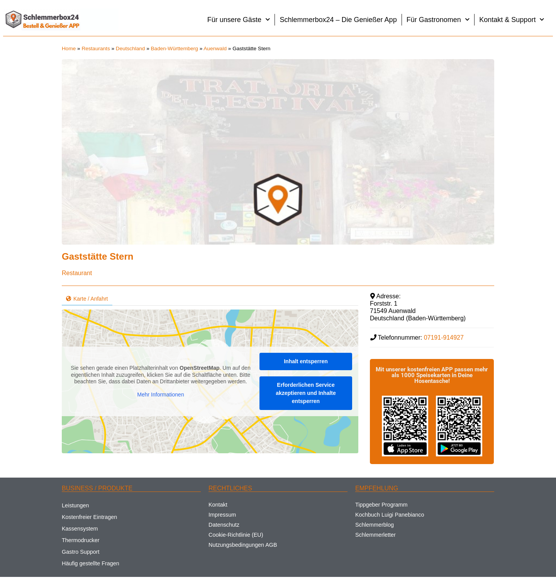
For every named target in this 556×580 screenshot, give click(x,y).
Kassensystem (80, 529)
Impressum (222, 515)
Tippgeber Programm (381, 505)
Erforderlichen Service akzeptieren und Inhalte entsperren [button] (306, 393)
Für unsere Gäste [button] (238, 19)
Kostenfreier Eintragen (89, 517)
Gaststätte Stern (97, 256)
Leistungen (75, 505)
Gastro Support (81, 552)
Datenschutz (223, 525)
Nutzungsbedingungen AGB (242, 545)
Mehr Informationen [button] (160, 394)
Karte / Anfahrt (87, 299)
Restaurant (77, 273)
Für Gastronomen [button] (438, 19)
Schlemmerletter (375, 535)
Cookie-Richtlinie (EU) (235, 535)
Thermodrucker (81, 540)
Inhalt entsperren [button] (306, 361)
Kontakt (217, 505)
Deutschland (130, 48)
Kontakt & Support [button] (511, 19)
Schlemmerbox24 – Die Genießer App (338, 20)
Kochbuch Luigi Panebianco (389, 515)
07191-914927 (444, 337)
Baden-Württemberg (174, 48)
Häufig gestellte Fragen (90, 563)
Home (69, 48)
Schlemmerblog (374, 525)
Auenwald (215, 48)
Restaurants (95, 48)
